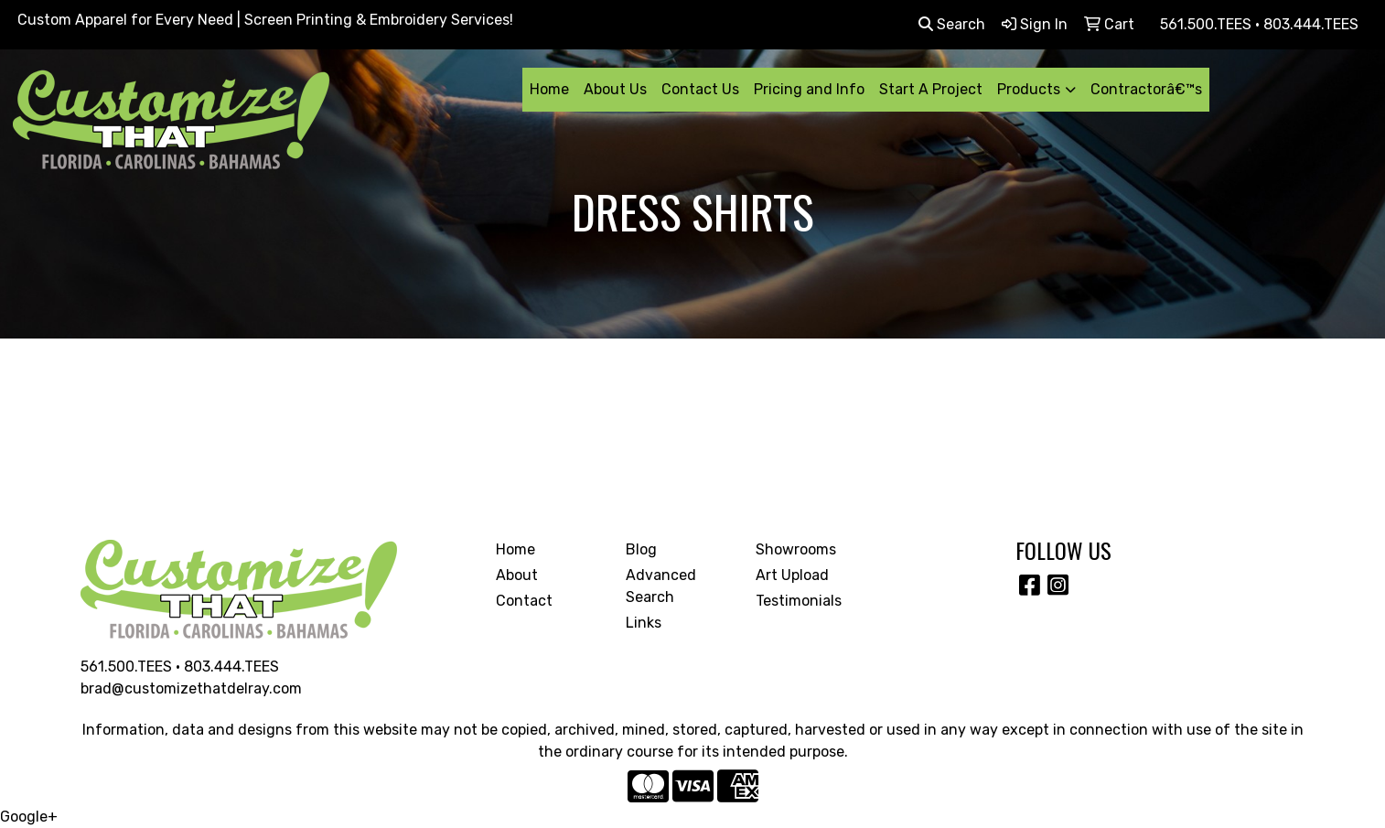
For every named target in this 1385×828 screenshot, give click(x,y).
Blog (641, 549)
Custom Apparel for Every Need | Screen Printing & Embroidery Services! (265, 19)
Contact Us (700, 89)
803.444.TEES (231, 666)
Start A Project (930, 89)
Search (951, 24)
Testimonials (799, 600)
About (517, 575)
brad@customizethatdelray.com (191, 688)
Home (549, 89)
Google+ (29, 816)
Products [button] (1028, 89)
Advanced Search (661, 586)
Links (643, 622)
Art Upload (792, 575)
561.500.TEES (126, 666)
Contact (524, 600)
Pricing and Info (809, 89)
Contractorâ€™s (1146, 89)
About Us (615, 89)
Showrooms (796, 549)
